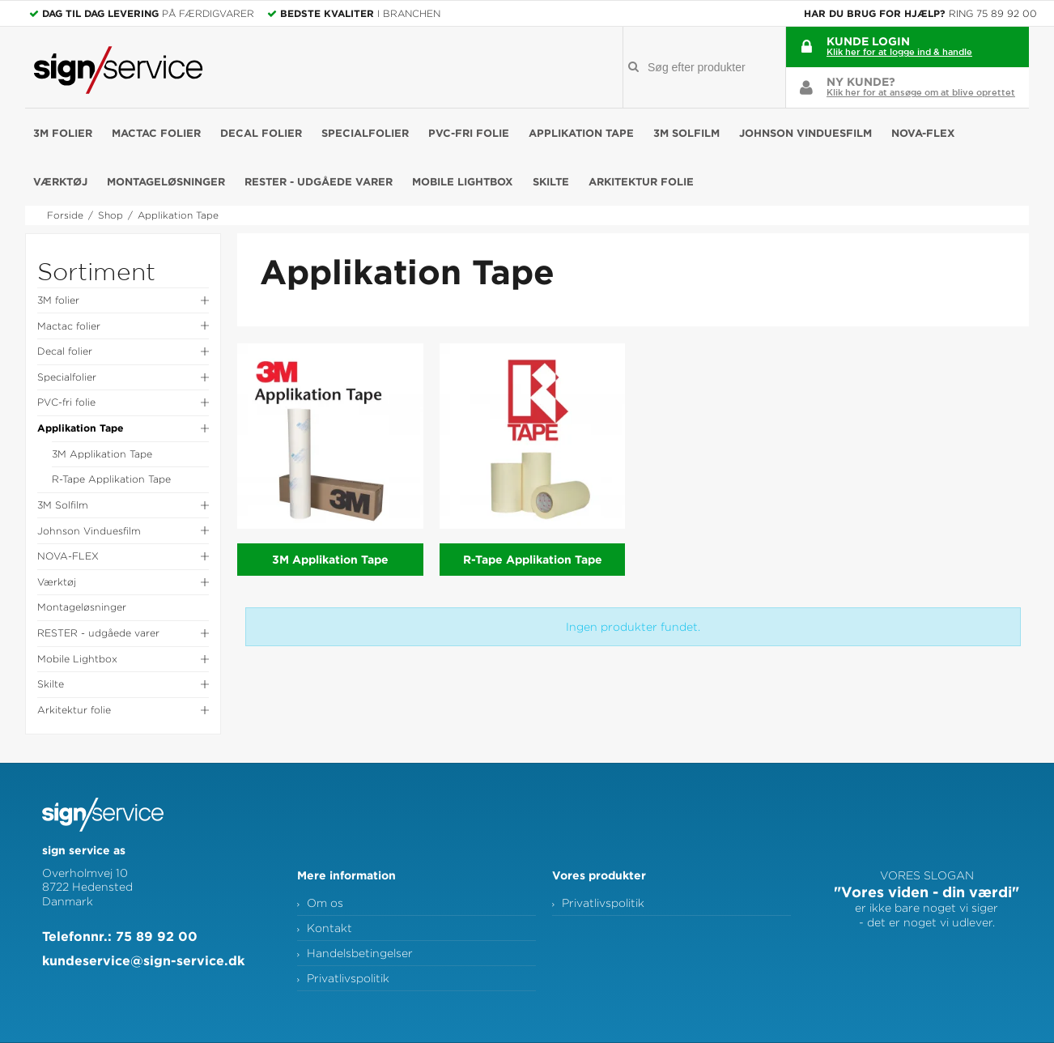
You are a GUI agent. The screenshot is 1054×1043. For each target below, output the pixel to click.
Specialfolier (365, 132)
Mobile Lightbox (462, 181)
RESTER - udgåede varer (318, 181)
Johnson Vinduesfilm (805, 132)
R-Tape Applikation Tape (111, 479)
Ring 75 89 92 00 (993, 13)
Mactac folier (156, 132)
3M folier (62, 132)
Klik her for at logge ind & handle (899, 51)
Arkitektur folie (641, 181)
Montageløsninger (166, 181)
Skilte (551, 181)
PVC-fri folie (468, 132)
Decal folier (261, 132)
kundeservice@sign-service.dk (143, 960)
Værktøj (60, 181)
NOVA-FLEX (923, 132)
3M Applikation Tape (102, 454)
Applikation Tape (581, 132)
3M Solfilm (686, 132)
